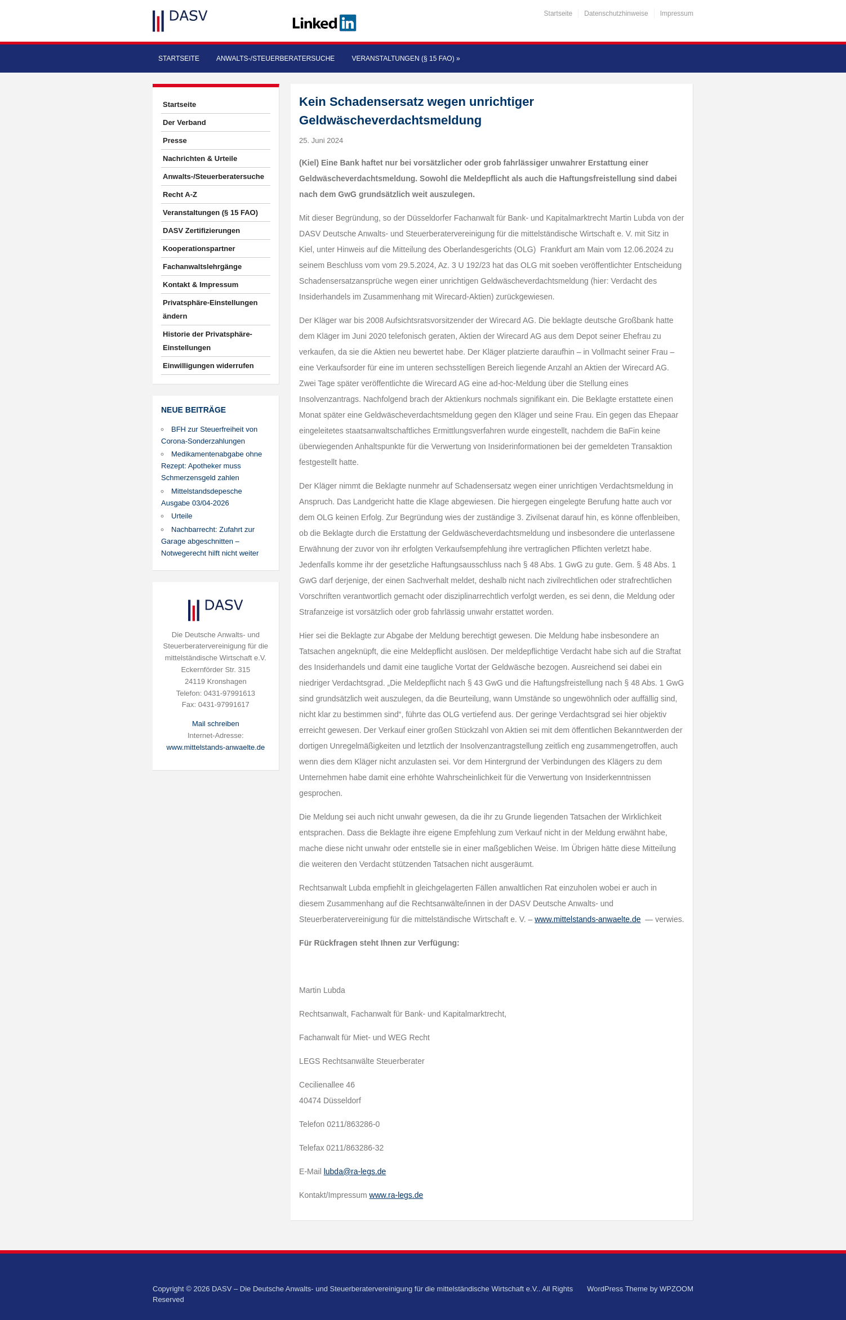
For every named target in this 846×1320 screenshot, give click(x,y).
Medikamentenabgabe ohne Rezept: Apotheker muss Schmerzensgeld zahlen (211, 466)
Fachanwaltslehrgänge (202, 266)
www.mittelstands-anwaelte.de (215, 747)
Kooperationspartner (199, 248)
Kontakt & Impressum (200, 284)
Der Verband (184, 122)
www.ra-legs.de (396, 1195)
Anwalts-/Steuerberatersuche (275, 58)
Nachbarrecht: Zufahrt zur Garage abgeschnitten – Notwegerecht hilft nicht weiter (210, 541)
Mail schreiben (215, 723)
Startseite (558, 13)
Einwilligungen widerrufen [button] (208, 365)
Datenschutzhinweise (616, 13)
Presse (175, 140)
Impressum (676, 13)
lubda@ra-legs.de (355, 1171)
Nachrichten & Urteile (200, 158)
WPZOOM (676, 1289)
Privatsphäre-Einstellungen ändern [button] (210, 309)
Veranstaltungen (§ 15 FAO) (405, 58)
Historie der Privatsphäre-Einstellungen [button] (207, 341)
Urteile (182, 516)
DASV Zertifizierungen (201, 230)
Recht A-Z (180, 194)
